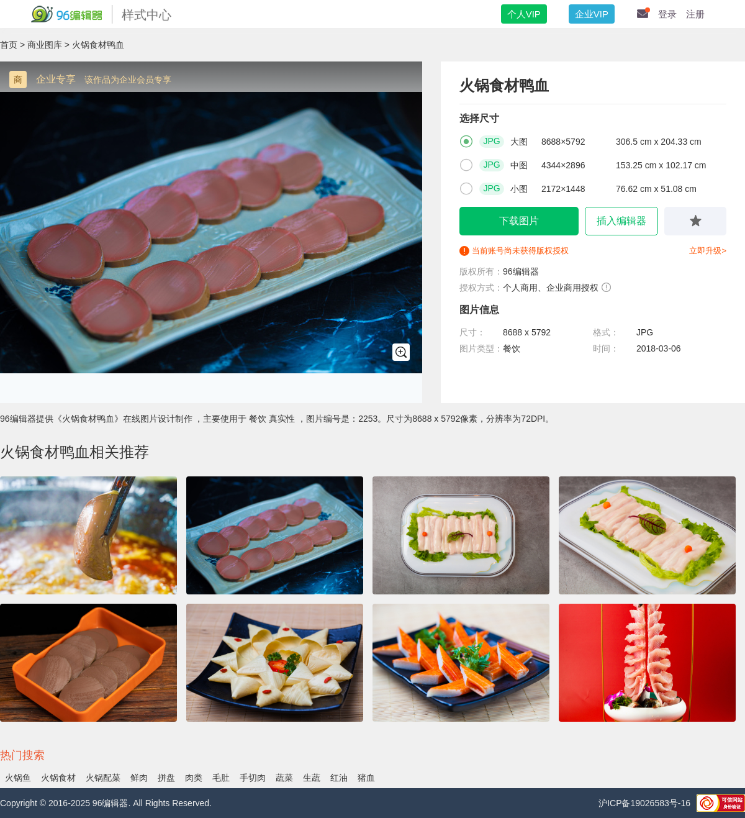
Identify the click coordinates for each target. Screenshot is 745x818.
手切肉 (253, 778)
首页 (8, 45)
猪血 (366, 778)
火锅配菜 (103, 778)
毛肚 (221, 778)
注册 (695, 14)
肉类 (193, 778)
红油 (339, 778)
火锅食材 (58, 778)
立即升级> (707, 250)
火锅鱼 (18, 778)
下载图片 (519, 221)
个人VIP (524, 14)
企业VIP (591, 14)
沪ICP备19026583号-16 (644, 803)
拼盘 (166, 778)
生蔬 (311, 778)
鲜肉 (139, 778)
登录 (667, 14)
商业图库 (44, 45)
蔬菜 (284, 778)
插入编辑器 (621, 221)
